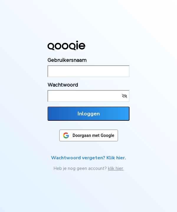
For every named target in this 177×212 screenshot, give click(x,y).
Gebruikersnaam (66, 60)
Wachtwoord (62, 84)
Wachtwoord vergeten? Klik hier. (88, 158)
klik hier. (116, 168)
